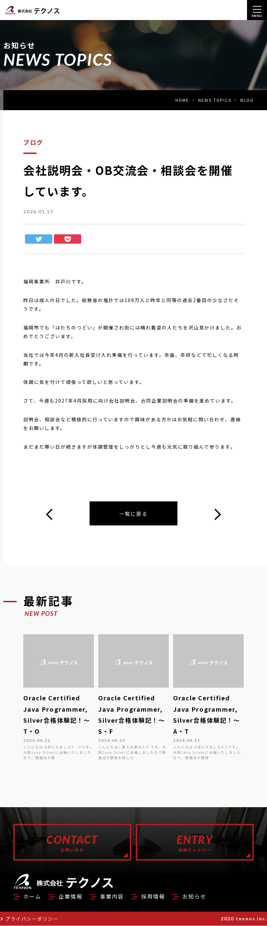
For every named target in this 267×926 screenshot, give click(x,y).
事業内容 (112, 897)
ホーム (32, 897)
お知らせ (194, 897)
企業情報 (71, 897)
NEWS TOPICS (214, 100)
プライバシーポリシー (32, 919)
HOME (182, 100)
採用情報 (153, 897)
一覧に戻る (133, 513)
